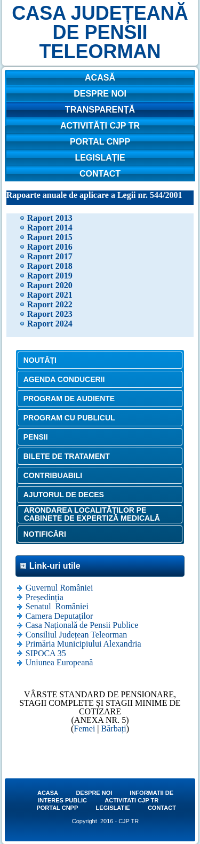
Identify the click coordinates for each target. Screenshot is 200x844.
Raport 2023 (50, 314)
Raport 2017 (50, 256)
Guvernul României (59, 587)
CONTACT (100, 173)
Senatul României (57, 606)
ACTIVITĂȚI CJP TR (100, 125)
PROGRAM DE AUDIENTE (69, 398)
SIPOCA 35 (46, 653)
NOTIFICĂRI (44, 534)
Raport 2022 (50, 304)
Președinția (44, 597)
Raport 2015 (50, 237)
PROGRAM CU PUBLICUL (69, 417)
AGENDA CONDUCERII (64, 379)
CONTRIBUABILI (52, 475)
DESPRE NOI (100, 93)
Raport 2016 (50, 246)
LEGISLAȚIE (100, 157)
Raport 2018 (50, 265)
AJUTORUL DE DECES (63, 494)
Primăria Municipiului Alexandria (83, 643)
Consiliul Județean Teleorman (76, 634)
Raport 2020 (50, 285)
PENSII (35, 437)
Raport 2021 (50, 294)
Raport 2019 (50, 275)
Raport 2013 (50, 217)
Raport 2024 (50, 323)
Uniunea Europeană (59, 662)
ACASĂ (100, 77)
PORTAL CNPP (100, 141)
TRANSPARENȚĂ (100, 109)
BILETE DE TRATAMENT (66, 456)
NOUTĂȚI (40, 360)
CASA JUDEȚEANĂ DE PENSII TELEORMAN (100, 32)
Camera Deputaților (59, 615)
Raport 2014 (50, 227)
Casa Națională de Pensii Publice (82, 625)
